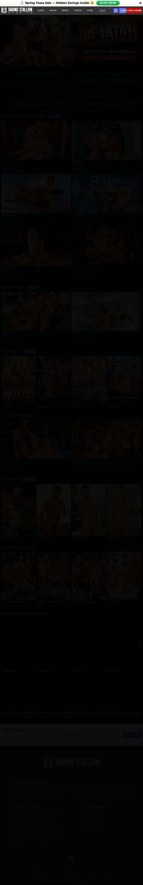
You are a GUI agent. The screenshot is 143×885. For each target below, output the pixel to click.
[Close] (140, 3)
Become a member (134, 10)
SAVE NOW (108, 3)
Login (123, 10)
